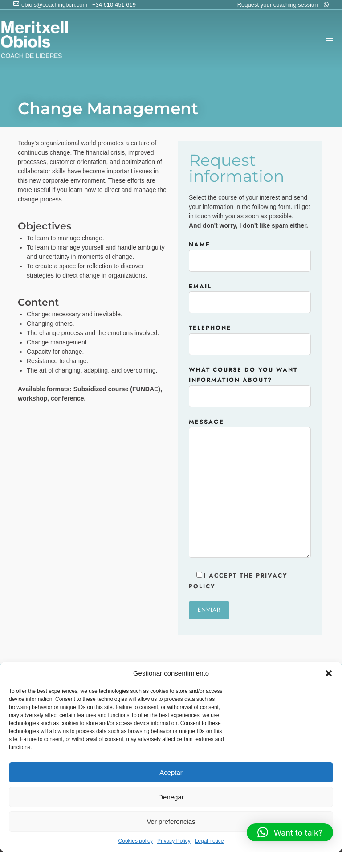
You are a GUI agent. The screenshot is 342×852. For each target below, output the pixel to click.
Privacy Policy (174, 841)
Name (250, 252)
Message (250, 489)
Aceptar (171, 772)
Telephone (250, 336)
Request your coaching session (283, 4)
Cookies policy (135, 841)
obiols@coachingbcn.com (54, 4)
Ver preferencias (171, 821)
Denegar (171, 797)
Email (250, 294)
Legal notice (209, 841)
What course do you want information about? (250, 383)
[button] (328, 673)
